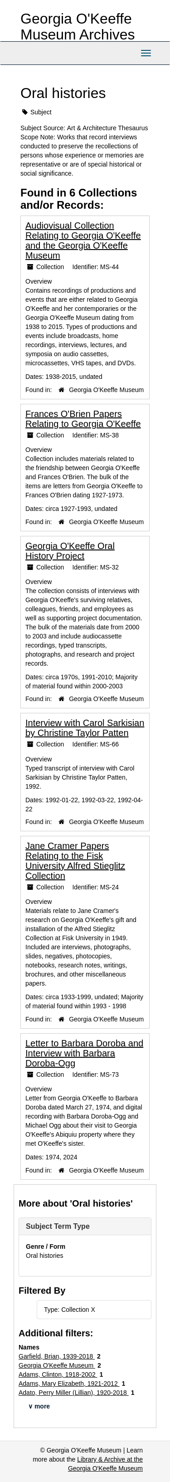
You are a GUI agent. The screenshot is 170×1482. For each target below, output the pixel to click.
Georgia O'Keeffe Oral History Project (70, 551)
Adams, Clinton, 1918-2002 (58, 1374)
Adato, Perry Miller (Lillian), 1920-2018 (74, 1392)
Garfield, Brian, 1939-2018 (57, 1356)
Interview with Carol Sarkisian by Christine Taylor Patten (84, 728)
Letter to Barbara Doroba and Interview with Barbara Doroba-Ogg (84, 1053)
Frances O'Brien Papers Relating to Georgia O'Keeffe (83, 419)
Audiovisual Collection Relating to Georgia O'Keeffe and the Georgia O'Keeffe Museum (83, 240)
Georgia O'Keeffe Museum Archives (77, 26)
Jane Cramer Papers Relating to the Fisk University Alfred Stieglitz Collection (75, 861)
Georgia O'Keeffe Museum (106, 389)
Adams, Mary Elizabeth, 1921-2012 (69, 1383)
